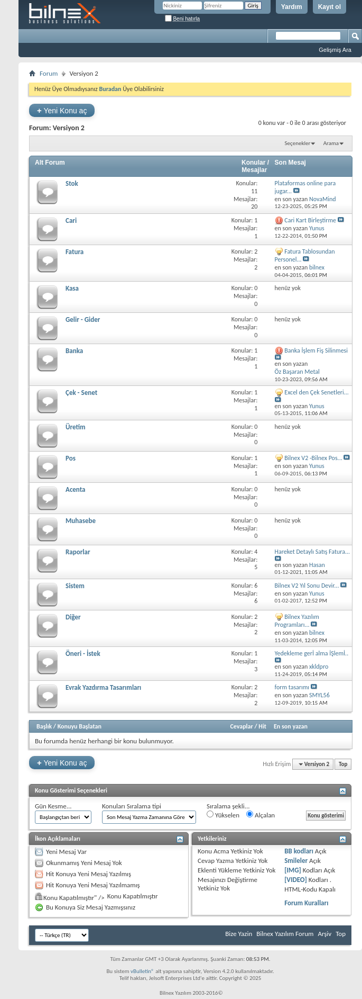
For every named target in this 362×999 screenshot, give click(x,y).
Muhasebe (81, 521)
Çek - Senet (81, 393)
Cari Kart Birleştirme (310, 220)
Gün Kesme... (53, 806)
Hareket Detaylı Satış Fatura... (312, 551)
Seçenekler (298, 143)
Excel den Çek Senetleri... (316, 392)
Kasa (72, 288)
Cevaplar (241, 726)
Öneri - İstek (83, 654)
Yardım (291, 7)
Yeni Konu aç (62, 110)
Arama (331, 143)
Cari (71, 220)
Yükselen (223, 815)
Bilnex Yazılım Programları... (297, 620)
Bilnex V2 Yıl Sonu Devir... (307, 585)
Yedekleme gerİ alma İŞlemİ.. (312, 653)
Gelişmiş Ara (335, 50)
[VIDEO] (295, 880)
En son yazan (291, 726)
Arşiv (324, 934)
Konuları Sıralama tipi (131, 806)
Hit (262, 726)
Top (343, 764)
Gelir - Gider (83, 319)
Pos (71, 458)
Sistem (75, 586)
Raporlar (78, 552)
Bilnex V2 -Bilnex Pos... (313, 458)
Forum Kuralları (306, 903)
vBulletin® (142, 971)
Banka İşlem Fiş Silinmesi (316, 350)
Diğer (73, 617)
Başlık (44, 726)
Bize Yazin (238, 934)
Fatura (74, 252)
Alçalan (260, 815)
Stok (72, 183)
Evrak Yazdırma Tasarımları (103, 687)
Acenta (76, 489)
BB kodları (298, 851)
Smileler (296, 861)
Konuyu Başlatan (79, 726)
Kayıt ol (329, 7)
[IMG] (292, 870)
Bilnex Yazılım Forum (284, 934)
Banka (74, 351)
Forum (49, 73)
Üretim (76, 427)
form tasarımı (292, 687)
